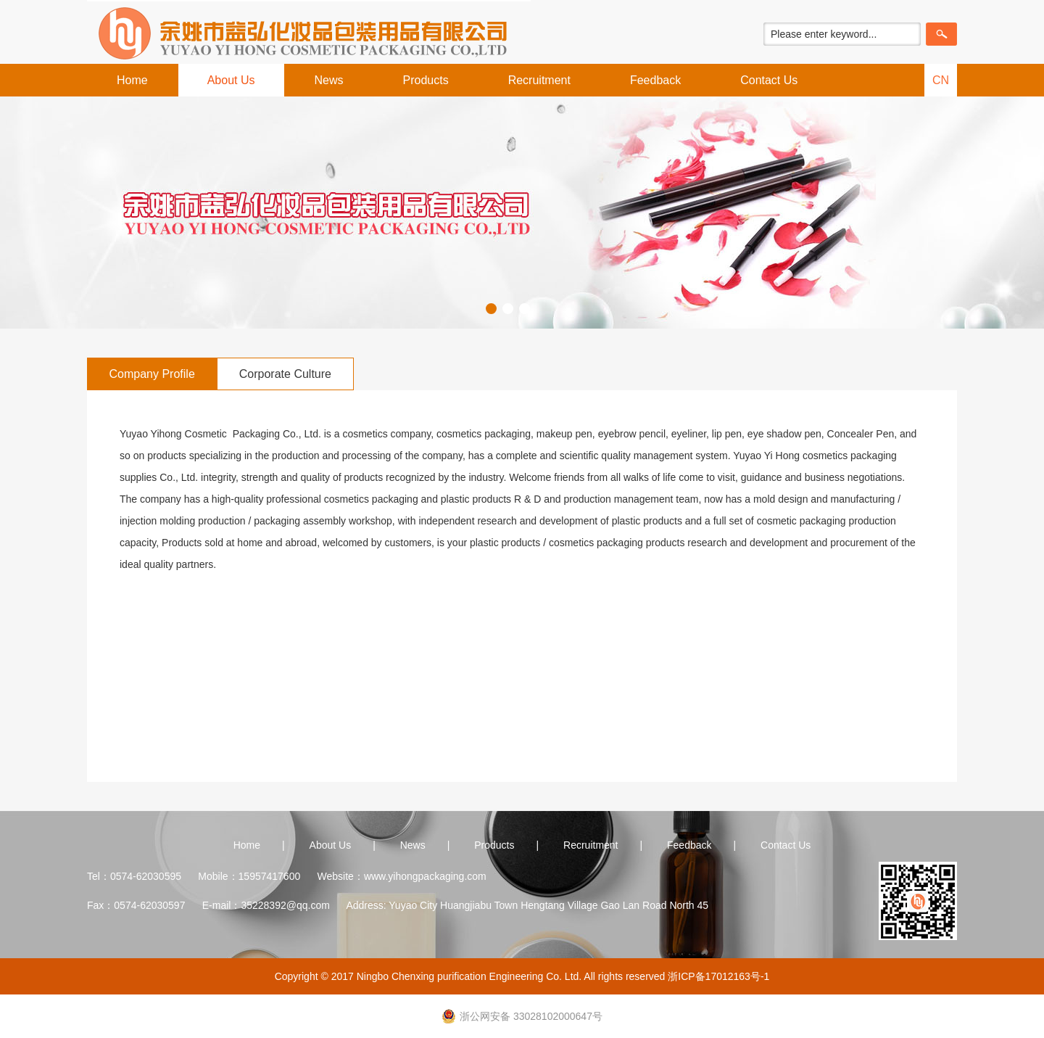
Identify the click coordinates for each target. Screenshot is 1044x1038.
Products (426, 80)
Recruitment (539, 80)
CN (940, 80)
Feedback (655, 80)
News (329, 80)
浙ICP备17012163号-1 (718, 976)
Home (132, 80)
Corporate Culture (285, 374)
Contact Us (769, 80)
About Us (231, 80)
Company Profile (152, 374)
